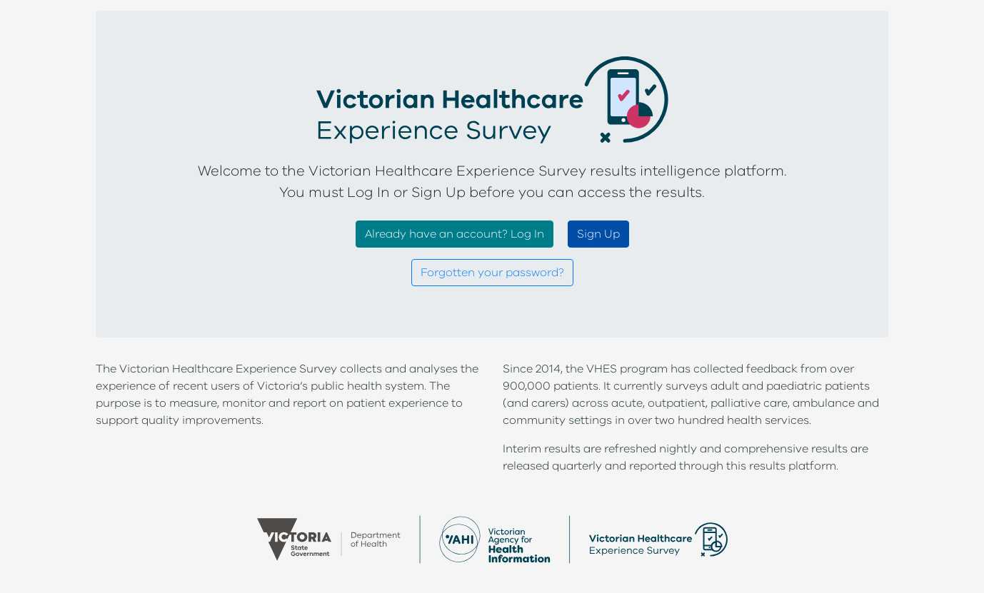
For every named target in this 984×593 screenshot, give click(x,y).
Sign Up (598, 234)
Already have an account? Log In (454, 234)
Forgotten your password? (492, 272)
